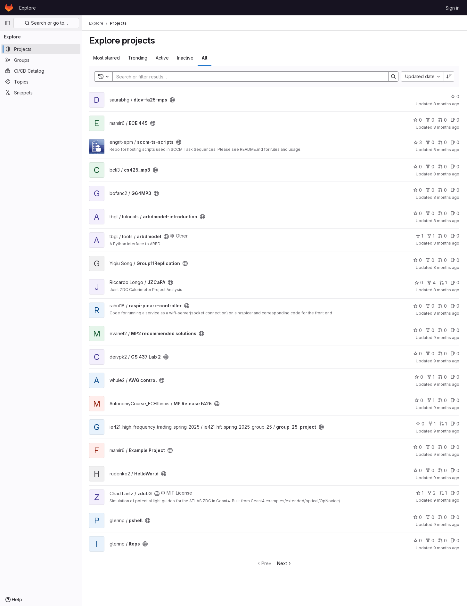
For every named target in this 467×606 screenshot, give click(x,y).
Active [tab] (162, 58)
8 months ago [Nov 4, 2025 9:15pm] (446, 267)
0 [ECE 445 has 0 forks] (430, 120)
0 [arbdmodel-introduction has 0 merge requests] (442, 213)
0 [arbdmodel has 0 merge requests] (442, 235)
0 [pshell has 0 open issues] (455, 517)
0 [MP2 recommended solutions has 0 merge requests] (442, 330)
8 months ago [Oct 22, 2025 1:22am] (446, 313)
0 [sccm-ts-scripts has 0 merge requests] (442, 142)
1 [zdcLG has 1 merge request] (443, 493)
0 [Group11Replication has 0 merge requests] (442, 260)
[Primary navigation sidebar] (8, 23)
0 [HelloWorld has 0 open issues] (455, 470)
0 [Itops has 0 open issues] (455, 540)
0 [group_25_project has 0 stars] (420, 423)
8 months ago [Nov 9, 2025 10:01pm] (446, 174)
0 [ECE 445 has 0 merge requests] (442, 120)
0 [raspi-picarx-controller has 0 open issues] (455, 306)
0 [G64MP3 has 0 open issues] (455, 190)
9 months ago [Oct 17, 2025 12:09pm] (446, 384)
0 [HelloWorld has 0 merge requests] (442, 470)
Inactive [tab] (186, 58)
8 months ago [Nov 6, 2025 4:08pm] (446, 243)
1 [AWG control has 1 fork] (430, 377)
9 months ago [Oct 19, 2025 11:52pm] (446, 337)
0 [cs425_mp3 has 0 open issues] (455, 166)
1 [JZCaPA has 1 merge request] (443, 282)
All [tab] (205, 58)
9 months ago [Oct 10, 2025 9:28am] (446, 407)
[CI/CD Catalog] (40, 71)
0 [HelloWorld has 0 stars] (417, 470)
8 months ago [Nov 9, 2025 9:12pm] (446, 197)
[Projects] (40, 49)
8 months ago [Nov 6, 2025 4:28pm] (446, 220)
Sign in (453, 8)
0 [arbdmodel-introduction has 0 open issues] (455, 213)
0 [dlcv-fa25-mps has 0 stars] (455, 96)
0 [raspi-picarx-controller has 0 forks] (430, 306)
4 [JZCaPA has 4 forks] (431, 282)
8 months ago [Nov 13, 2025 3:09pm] (446, 127)
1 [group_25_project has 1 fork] (432, 423)
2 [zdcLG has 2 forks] (431, 493)
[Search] (247, 76)
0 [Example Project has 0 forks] (430, 447)
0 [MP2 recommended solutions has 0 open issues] (455, 330)
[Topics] (40, 82)
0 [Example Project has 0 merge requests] (442, 447)
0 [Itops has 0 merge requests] (442, 540)
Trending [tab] (138, 58)
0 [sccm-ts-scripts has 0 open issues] (455, 142)
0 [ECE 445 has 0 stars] (417, 120)
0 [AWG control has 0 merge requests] (442, 377)
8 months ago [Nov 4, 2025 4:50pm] (446, 289)
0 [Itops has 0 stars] (417, 540)
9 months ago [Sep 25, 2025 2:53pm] (446, 547)
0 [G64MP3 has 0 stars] (417, 190)
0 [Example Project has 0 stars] (417, 447)
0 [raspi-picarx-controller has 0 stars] (417, 306)
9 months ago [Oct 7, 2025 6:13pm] (446, 454)
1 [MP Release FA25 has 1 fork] (430, 400)
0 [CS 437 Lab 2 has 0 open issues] (455, 353)
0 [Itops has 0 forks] (430, 540)
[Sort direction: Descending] (449, 76)
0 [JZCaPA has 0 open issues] (455, 282)
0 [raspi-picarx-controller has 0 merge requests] (442, 306)
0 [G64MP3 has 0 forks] (430, 190)
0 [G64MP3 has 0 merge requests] (442, 190)
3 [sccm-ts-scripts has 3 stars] (418, 142)
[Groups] (40, 60)
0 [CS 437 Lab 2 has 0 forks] (430, 353)
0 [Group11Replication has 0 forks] (430, 260)
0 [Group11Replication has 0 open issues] (455, 260)
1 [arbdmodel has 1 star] (419, 235)
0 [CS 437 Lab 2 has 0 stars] (417, 353)
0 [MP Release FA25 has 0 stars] (418, 400)
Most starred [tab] (107, 58)
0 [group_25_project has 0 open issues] (455, 423)
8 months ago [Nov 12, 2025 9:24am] (446, 149)
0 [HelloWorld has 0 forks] (430, 470)
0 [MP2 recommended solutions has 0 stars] (417, 330)
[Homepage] (9, 8)
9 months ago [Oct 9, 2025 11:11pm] (446, 431)
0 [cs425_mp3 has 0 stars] (417, 166)
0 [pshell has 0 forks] (430, 517)
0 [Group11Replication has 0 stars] (417, 260)
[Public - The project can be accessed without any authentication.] (173, 99)
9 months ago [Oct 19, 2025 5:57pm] (446, 361)
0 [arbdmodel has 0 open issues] (455, 235)
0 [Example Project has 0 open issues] (455, 447)
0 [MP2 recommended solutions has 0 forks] (430, 330)
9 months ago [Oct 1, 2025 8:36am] (446, 477)
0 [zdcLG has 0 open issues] (455, 493)
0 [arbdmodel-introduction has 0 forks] (430, 213)
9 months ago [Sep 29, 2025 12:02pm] (446, 500)
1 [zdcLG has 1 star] (419, 493)
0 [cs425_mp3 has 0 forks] (430, 166)
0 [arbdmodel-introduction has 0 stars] (417, 213)
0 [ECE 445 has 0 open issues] (455, 120)
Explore (27, 8)
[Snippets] (40, 92)
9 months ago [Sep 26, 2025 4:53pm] (446, 524)
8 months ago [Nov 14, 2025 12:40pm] (446, 103)
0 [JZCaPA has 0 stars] (418, 282)
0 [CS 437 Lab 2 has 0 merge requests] (442, 353)
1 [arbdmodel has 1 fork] (430, 235)
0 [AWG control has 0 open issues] (455, 377)
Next (284, 563)
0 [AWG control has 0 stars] (418, 377)
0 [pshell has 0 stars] (417, 517)
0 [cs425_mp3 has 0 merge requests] (442, 166)
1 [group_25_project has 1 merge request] (443, 423)
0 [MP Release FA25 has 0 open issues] (455, 400)
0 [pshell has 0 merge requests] (442, 517)
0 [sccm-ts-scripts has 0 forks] (430, 142)
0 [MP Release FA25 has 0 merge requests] (442, 400)
